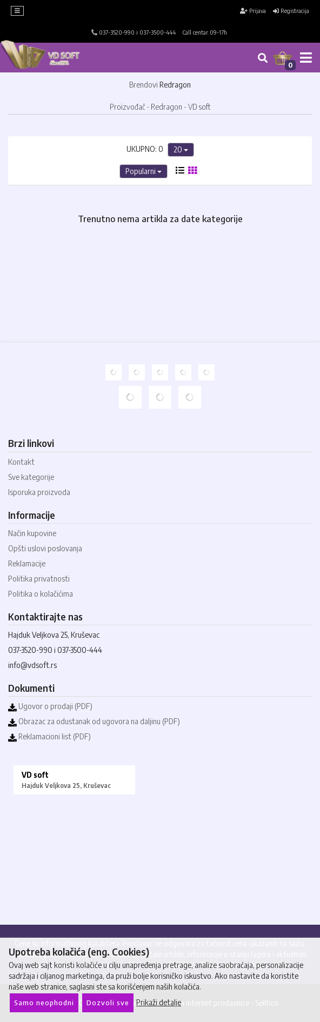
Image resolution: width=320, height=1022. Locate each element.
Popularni (143, 171)
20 (181, 149)
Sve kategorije (31, 477)
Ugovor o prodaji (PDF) (50, 706)
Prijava (253, 10)
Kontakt (21, 461)
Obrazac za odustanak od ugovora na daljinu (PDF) (94, 721)
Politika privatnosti (39, 578)
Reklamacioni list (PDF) (49, 736)
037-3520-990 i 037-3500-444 (133, 32)
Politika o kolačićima (40, 593)
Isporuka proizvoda (39, 492)
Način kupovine (32, 533)
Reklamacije (26, 563)
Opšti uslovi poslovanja (45, 548)
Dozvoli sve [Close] (107, 1002)
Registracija (291, 10)
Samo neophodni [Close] (44, 1002)
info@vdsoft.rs (32, 665)
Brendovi (143, 84)
